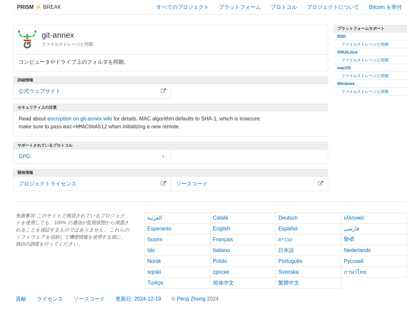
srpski (154, 272)
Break (39, 7)
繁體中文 (288, 283)
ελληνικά (354, 218)
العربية (154, 218)
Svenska (288, 272)
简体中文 (223, 283)
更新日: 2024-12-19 (138, 299)
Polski (220, 261)
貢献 (21, 299)
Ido (151, 250)
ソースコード (89, 299)
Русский (353, 261)
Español (287, 228)
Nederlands (357, 250)
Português (290, 261)
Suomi (154, 239)
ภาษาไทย (355, 272)
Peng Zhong (192, 299)
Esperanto (159, 228)
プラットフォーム (240, 7)
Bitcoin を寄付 (385, 7)
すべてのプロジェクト (183, 7)
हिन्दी (349, 239)
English (221, 228)
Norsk (154, 261)
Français (223, 239)
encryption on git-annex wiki (79, 118)
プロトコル (284, 7)
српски (221, 272)
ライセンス (50, 299)
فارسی (351, 228)
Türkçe (155, 283)
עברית (285, 239)
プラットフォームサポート (361, 28)
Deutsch (288, 218)
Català (220, 218)
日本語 (286, 250)
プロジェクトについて (333, 7)
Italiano (221, 250)
